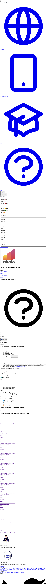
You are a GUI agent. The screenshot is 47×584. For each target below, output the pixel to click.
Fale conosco (2, 566)
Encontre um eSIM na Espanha (15, 569)
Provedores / (2, 247)
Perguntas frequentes (20, 572)
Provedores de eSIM (11, 568)
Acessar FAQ (2, 549)
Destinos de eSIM (3, 568)
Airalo (6, 247)
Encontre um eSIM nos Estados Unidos (33, 568)
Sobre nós (13, 572)
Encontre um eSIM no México (37, 569)
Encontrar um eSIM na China (26, 569)
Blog (16, 572)
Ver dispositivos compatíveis (19, 366)
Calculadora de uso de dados (5, 572)
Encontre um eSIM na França (20, 568)
